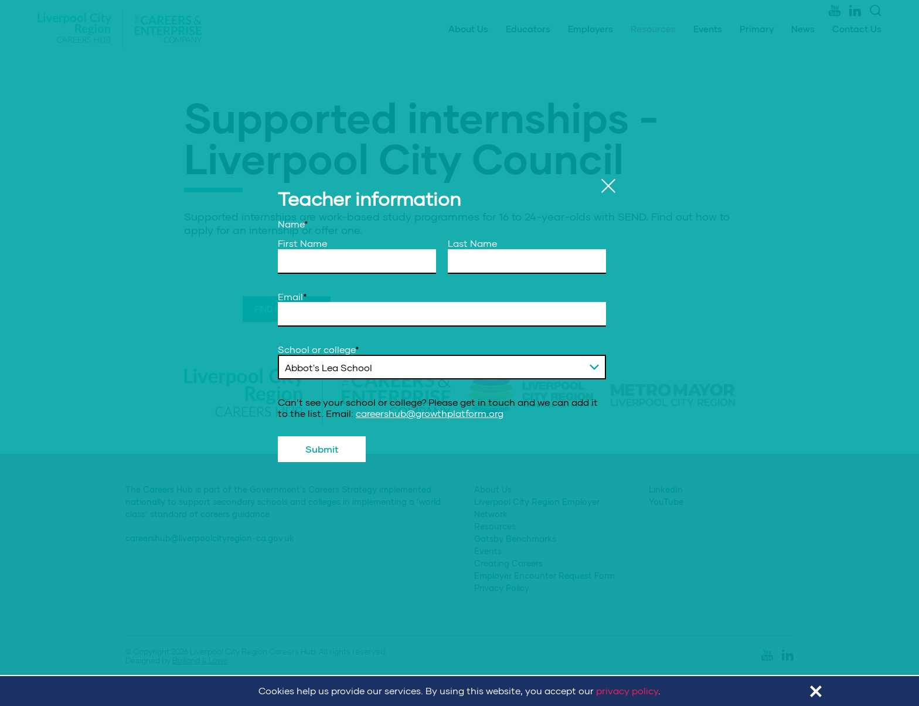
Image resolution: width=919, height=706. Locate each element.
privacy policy (627, 690)
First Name (302, 243)
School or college (318, 349)
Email (292, 296)
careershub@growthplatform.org (429, 413)
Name (293, 224)
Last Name (472, 243)
